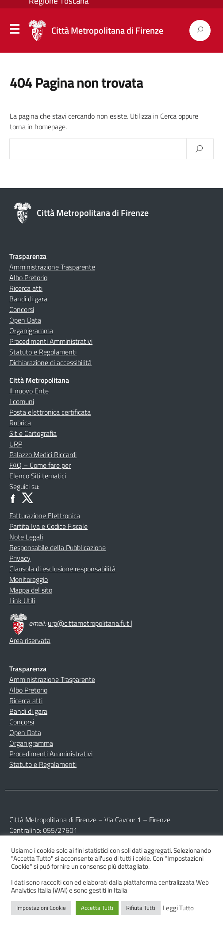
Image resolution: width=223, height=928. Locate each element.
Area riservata (29, 640)
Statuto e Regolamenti (43, 352)
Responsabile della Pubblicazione (57, 547)
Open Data (25, 320)
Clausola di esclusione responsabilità (62, 568)
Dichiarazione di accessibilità (50, 362)
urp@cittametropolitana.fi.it (89, 623)
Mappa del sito (30, 590)
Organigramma (31, 330)
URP (15, 444)
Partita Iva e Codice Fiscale (48, 526)
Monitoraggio (28, 579)
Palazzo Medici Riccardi (43, 454)
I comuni (21, 401)
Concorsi (21, 309)
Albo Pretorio (28, 277)
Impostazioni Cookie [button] (41, 907)
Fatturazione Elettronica (44, 515)
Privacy (20, 558)
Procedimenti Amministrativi (50, 341)
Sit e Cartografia (33, 433)
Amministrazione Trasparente (52, 267)
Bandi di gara (28, 298)
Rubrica (20, 422)
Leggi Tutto (178, 908)
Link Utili (22, 600)
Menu (15, 31)
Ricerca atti (25, 288)
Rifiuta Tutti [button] (140, 907)
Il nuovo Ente (29, 390)
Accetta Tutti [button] (97, 907)
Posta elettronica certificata (50, 412)
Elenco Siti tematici (37, 475)
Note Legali (26, 536)
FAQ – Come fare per (40, 465)
